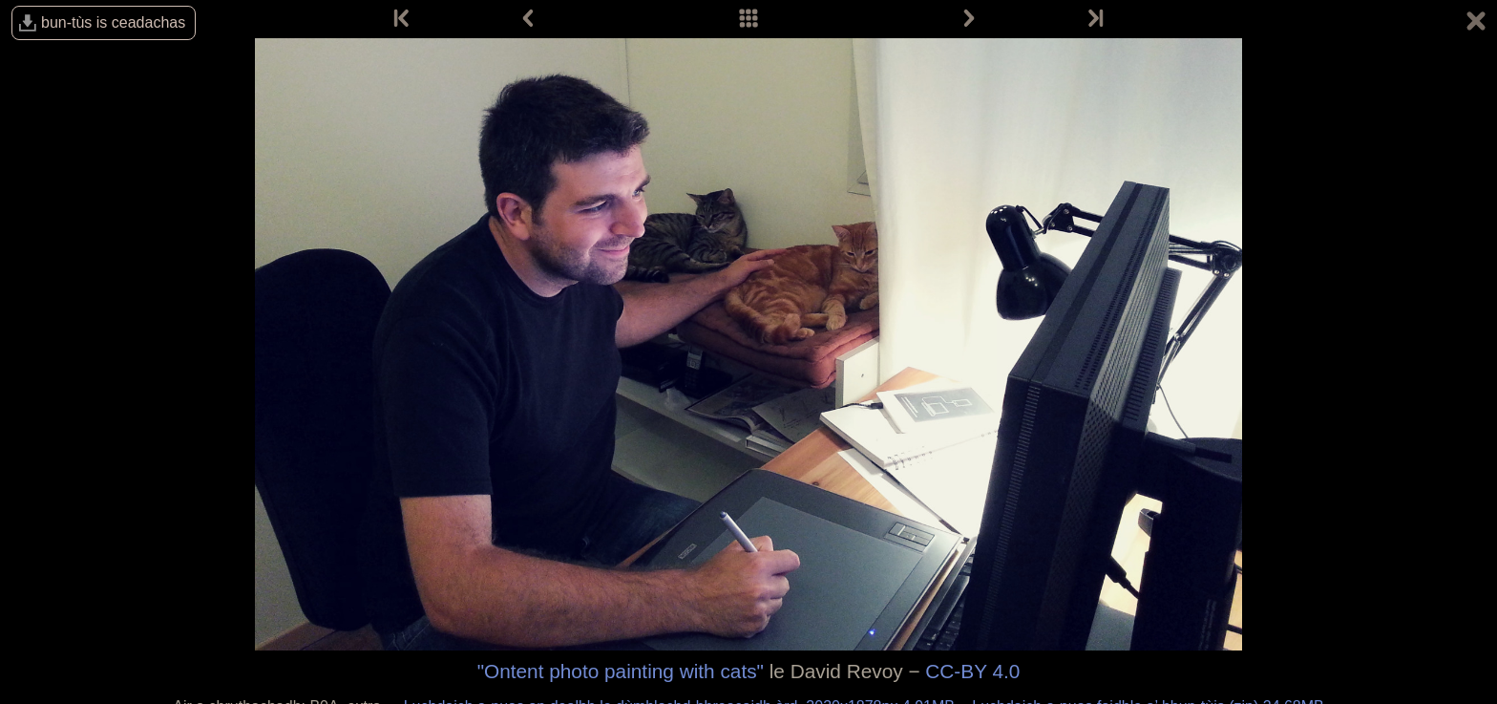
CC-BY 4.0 (972, 671)
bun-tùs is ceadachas (113, 22)
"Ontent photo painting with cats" (620, 671)
